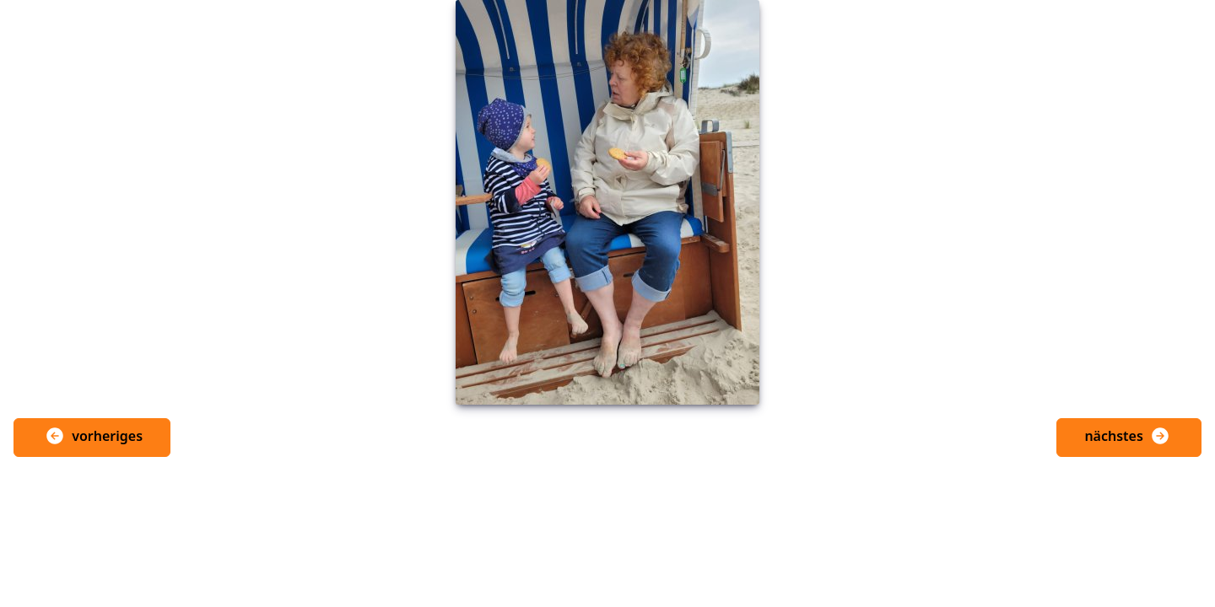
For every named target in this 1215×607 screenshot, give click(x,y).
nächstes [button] (1127, 436)
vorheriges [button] (94, 436)
